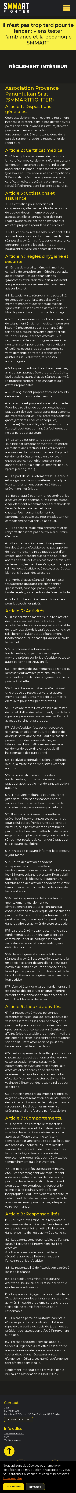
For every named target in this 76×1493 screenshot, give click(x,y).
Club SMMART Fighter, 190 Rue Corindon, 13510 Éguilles (32, 1414)
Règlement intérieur (14, 1433)
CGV (6, 1436)
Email (7, 1407)
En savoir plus (12, 1478)
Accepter (13, 1486)
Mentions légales (12, 1440)
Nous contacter (19, 1419)
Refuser (35, 1487)
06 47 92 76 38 (11, 1411)
